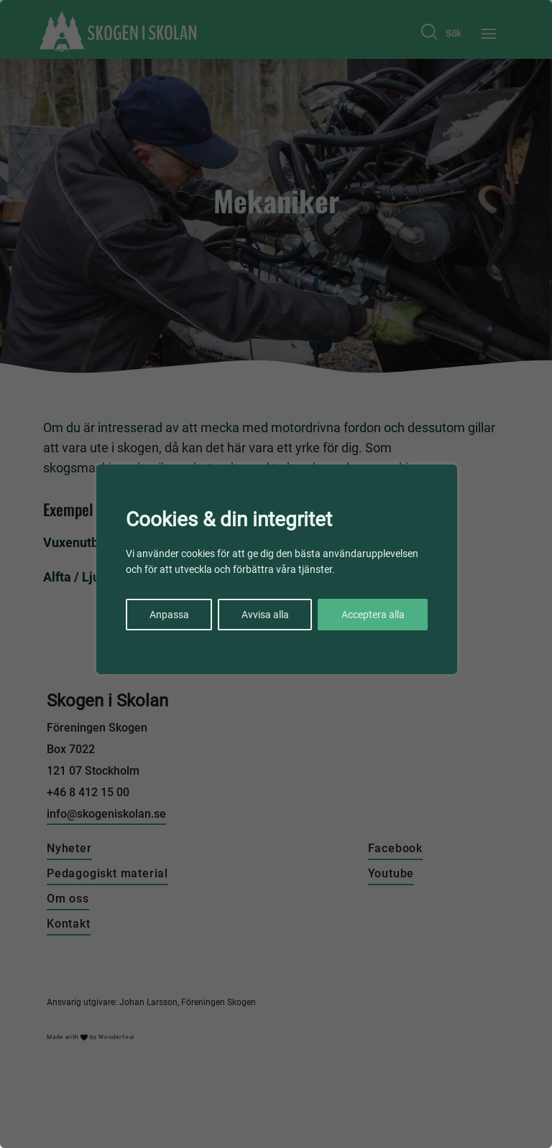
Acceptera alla (373, 614)
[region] (276, 574)
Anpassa (169, 614)
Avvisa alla (265, 614)
